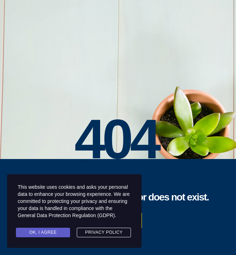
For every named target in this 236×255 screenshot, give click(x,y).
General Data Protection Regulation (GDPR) (66, 215)
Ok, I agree (43, 232)
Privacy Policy (104, 232)
